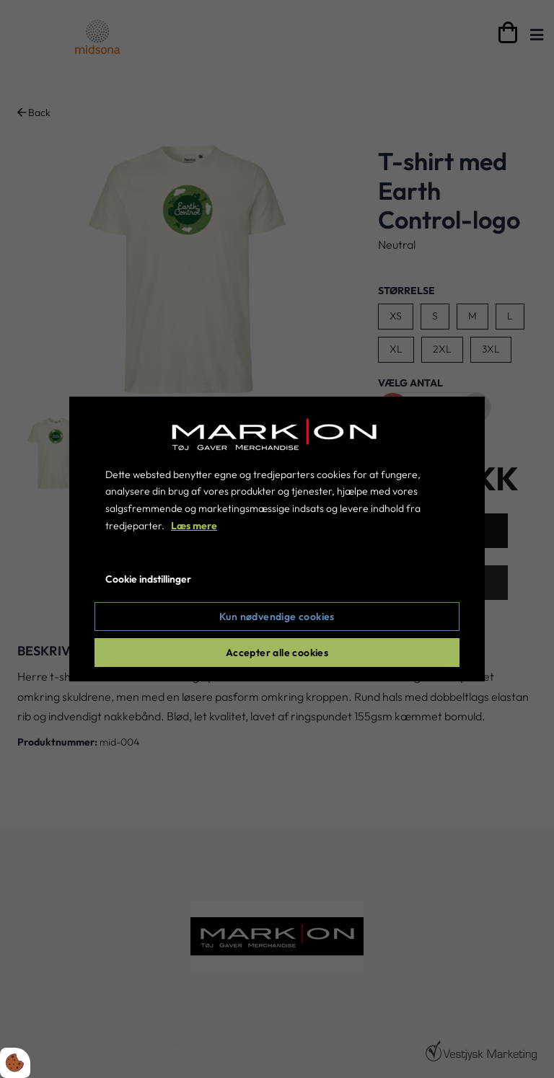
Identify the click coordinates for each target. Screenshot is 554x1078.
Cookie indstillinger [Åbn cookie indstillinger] (148, 579)
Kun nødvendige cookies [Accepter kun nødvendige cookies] (277, 616)
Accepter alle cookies (277, 652)
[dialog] (277, 539)
